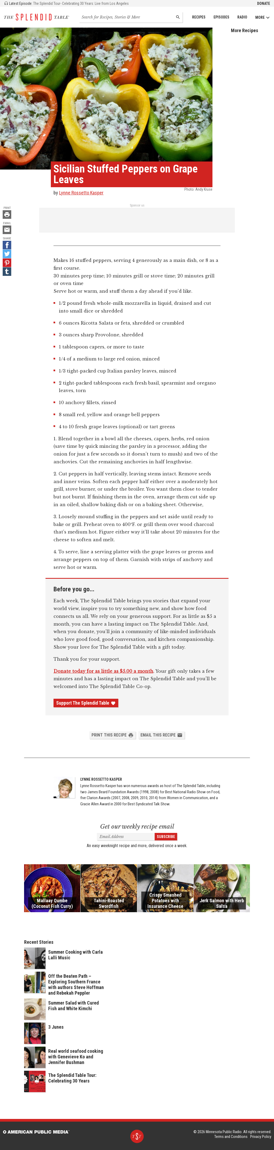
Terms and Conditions (231, 1136)
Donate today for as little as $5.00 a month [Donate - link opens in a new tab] (103, 671)
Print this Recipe (113, 735)
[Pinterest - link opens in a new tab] (7, 262)
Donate (263, 3)
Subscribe (166, 837)
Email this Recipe (161, 735)
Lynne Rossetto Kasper (81, 193)
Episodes (221, 17)
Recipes (199, 17)
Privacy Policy (260, 1136)
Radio (242, 17)
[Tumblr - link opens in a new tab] (7, 271)
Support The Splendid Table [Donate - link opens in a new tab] (86, 703)
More (262, 17)
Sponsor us (137, 205)
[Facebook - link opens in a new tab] (7, 245)
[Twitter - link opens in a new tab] (7, 254)
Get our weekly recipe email (137, 826)
